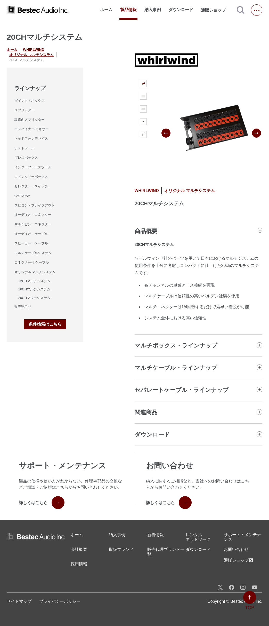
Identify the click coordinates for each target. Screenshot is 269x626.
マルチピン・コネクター (32, 224)
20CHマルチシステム (34, 298)
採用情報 (79, 564)
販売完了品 (22, 306)
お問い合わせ (236, 549)
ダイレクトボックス (29, 100)
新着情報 (155, 535)
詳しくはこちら (41, 502)
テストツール (24, 148)
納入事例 (152, 9)
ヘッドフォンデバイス (31, 138)
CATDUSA (22, 196)
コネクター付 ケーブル (31, 262)
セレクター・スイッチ (31, 186)
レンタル (198, 537)
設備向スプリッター (29, 120)
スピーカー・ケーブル (31, 243)
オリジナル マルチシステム (31, 55)
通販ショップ (215, 10)
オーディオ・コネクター (32, 215)
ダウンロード (180, 9)
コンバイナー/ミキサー (31, 129)
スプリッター (24, 110)
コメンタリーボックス (31, 177)
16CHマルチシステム (34, 289)
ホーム (106, 9)
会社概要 (79, 549)
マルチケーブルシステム (32, 253)
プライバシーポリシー (59, 601)
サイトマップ (19, 601)
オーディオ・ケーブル (31, 234)
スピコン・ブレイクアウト (34, 205)
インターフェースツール (32, 167)
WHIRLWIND (33, 49)
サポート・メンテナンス (242, 537)
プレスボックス (26, 158)
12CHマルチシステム (34, 281)
